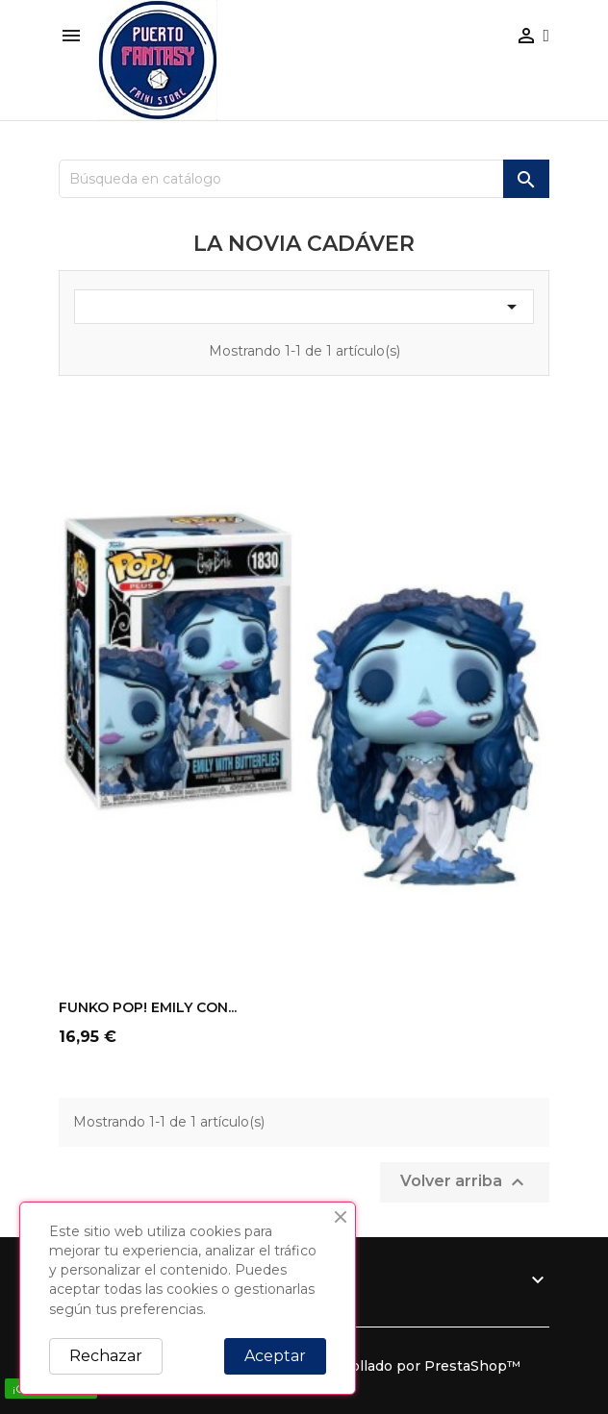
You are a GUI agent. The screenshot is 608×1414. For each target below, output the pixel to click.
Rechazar (105, 1356)
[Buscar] (304, 179)
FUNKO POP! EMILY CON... (148, 1007)
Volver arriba (464, 1182)
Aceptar (275, 1356)
